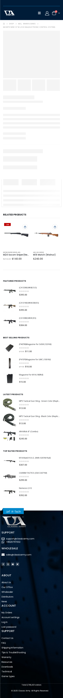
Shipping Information (12, 647)
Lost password (9, 626)
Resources (7, 662)
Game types (8, 676)
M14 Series (40, 252)
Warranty (6, 657)
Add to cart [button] (25, 227)
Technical (7, 671)
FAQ (4, 642)
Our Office (7, 587)
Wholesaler (7, 591)
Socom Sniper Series (10, 252)
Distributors (7, 596)
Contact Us (7, 638)
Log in (5, 622)
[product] (16, 235)
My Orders (7, 612)
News (4, 601)
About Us (6, 582)
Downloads (7, 666)
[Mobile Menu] (39, 13)
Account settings (10, 617)
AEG (19, 252)
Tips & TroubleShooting (14, 652)
